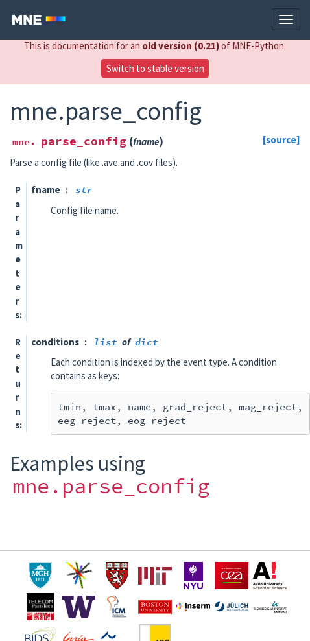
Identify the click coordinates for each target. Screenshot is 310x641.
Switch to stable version (155, 68)
